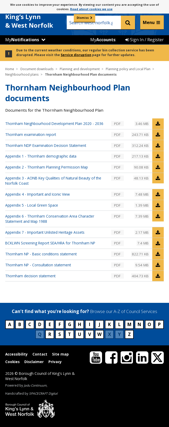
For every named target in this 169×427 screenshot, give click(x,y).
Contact (39, 354)
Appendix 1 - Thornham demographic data (40, 156)
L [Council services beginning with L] (119, 324)
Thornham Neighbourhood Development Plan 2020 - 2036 (54, 123)
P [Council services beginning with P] (159, 324)
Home (9, 69)
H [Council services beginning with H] (79, 324)
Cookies (12, 361)
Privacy (55, 361)
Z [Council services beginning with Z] (129, 334)
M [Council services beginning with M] (129, 324)
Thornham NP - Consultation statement (38, 264)
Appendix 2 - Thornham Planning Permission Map (46, 167)
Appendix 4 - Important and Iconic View (37, 194)
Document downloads (37, 69)
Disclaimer (34, 361)
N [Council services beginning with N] (139, 324)
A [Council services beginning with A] (9, 324)
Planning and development (80, 69)
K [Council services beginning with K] (109, 324)
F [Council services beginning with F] (59, 324)
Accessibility (16, 354)
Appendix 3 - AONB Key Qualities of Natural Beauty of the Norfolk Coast (53, 181)
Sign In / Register (144, 40)
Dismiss (83, 18)
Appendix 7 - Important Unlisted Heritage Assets (45, 232)
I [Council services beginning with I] (89, 324)
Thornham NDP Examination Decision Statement (45, 145)
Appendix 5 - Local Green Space (31, 205)
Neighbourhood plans (22, 74)
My (22, 40)
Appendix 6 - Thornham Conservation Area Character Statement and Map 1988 (49, 219)
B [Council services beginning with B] (19, 324)
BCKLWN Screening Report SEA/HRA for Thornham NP (50, 242)
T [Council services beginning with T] (69, 334)
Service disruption (76, 55)
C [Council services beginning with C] (29, 324)
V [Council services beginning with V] (89, 334)
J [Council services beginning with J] (99, 324)
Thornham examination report (30, 134)
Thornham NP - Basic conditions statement (41, 253)
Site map (60, 354)
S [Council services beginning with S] (59, 334)
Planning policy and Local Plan (128, 69)
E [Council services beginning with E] (49, 324)
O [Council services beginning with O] (149, 324)
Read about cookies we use (91, 9)
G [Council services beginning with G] (69, 324)
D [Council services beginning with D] (39, 324)
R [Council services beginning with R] (49, 334)
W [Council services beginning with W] (99, 334)
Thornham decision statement (30, 275)
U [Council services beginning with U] (79, 334)
